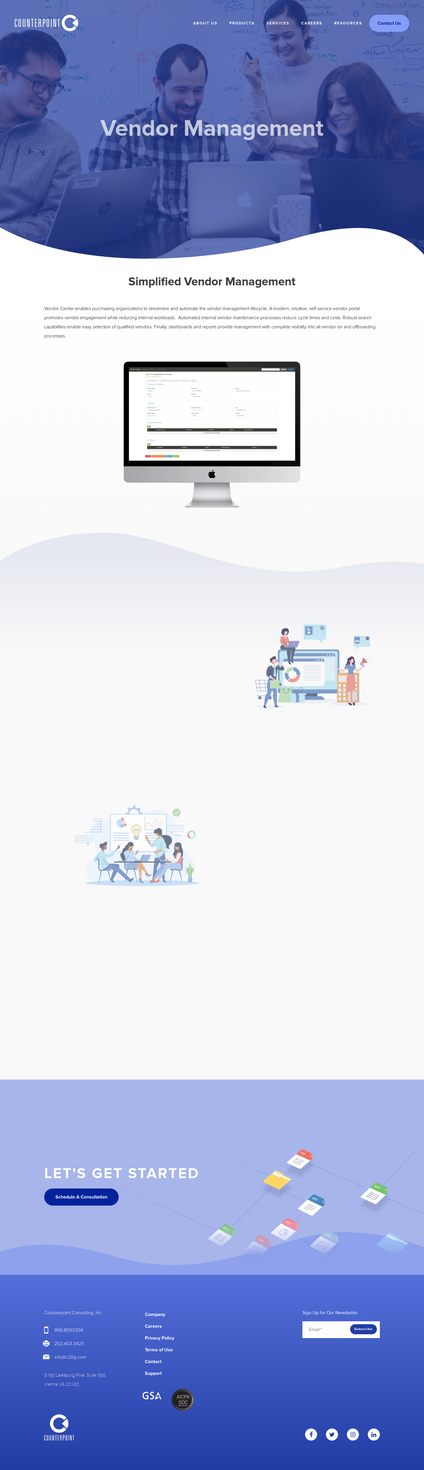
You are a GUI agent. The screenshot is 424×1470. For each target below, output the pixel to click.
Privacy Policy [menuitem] (159, 1338)
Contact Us (389, 23)
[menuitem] (249, 1312)
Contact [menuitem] (153, 1362)
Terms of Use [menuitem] (159, 1350)
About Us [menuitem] (205, 23)
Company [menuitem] (155, 1314)
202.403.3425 (69, 1344)
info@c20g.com (70, 1357)
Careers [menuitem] (311, 23)
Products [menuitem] (242, 23)
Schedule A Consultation (81, 1197)
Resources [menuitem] (348, 23)
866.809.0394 (68, 1330)
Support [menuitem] (153, 1373)
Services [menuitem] (277, 23)
